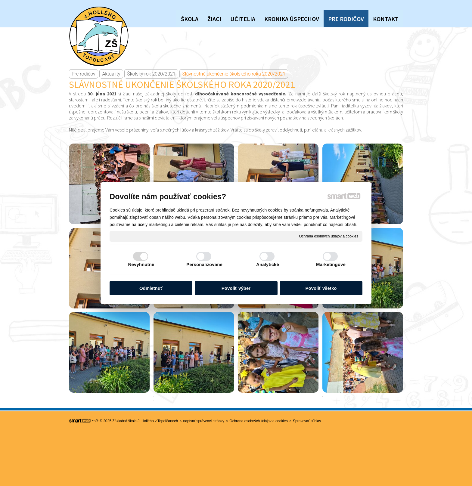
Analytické (267, 264)
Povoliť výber (236, 288)
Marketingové (331, 264)
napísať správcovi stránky (204, 421)
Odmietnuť (151, 288)
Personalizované (204, 264)
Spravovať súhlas (307, 421)
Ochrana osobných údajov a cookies (328, 236)
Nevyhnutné (141, 264)
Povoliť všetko (321, 288)
